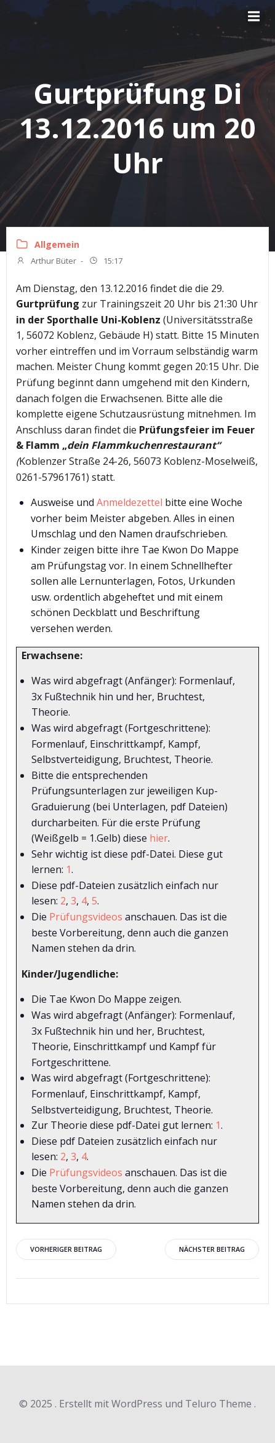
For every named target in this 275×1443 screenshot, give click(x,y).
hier (158, 838)
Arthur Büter (46, 262)
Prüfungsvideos (85, 916)
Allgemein (56, 244)
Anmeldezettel (129, 502)
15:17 (105, 262)
